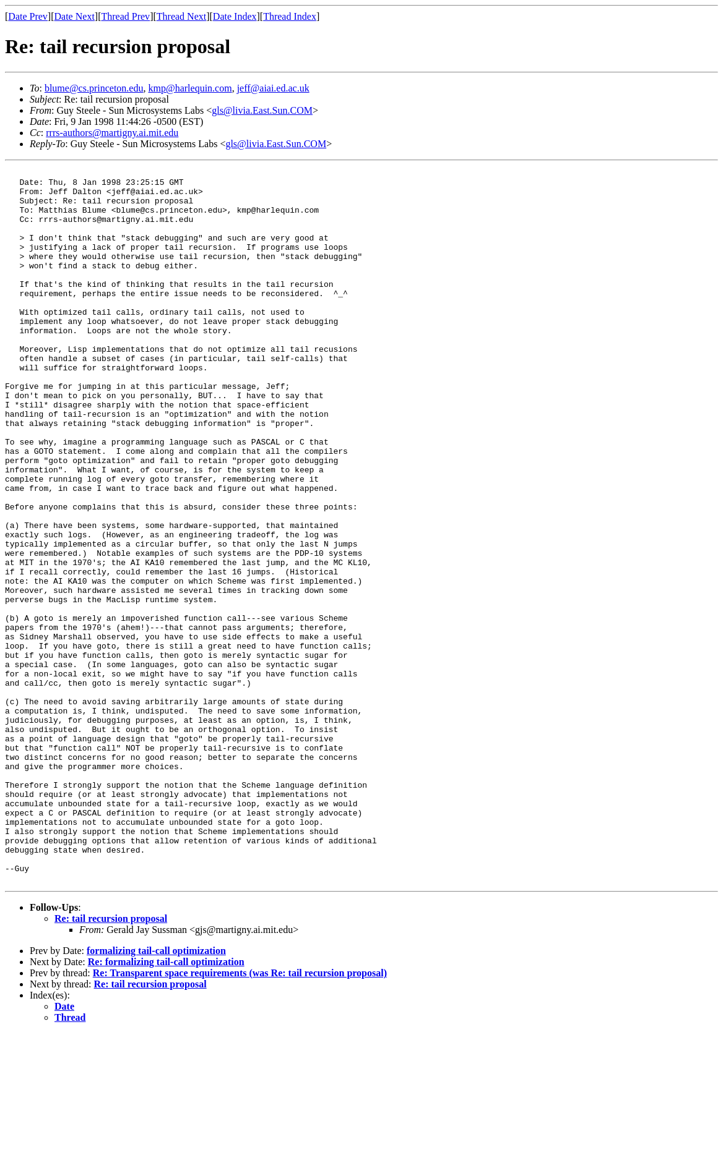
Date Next (74, 16)
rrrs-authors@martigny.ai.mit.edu (112, 132)
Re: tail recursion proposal (110, 1061)
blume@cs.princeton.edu (94, 88)
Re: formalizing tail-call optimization (166, 1104)
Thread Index (289, 16)
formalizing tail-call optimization (156, 1093)
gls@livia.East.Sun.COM (262, 110)
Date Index (235, 16)
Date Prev (28, 16)
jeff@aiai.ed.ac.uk (273, 88)
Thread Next (181, 16)
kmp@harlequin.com (190, 88)
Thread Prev (125, 16)
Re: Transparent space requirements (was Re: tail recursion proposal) (240, 1115)
